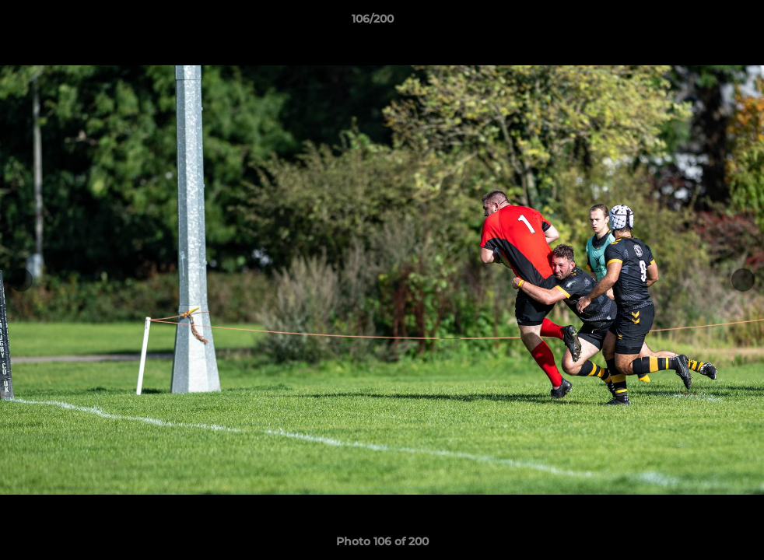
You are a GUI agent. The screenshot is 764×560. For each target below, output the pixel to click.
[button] (698, 23)
